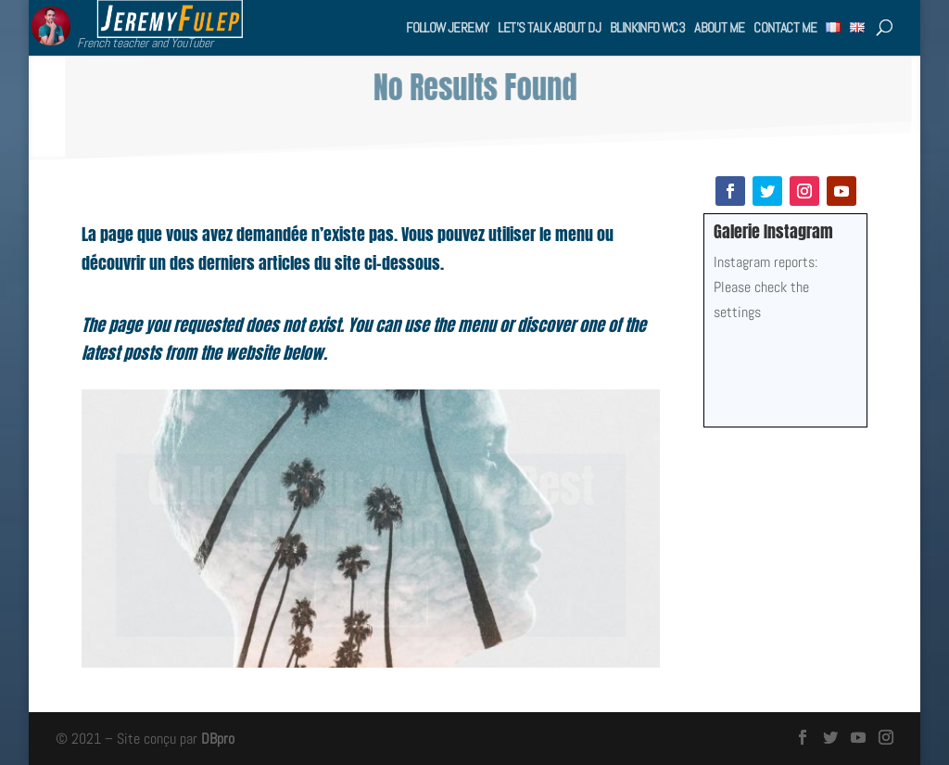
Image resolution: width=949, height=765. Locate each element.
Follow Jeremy (447, 27)
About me (719, 27)
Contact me (784, 27)
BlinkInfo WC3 (647, 27)
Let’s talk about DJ (549, 27)
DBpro (217, 738)
